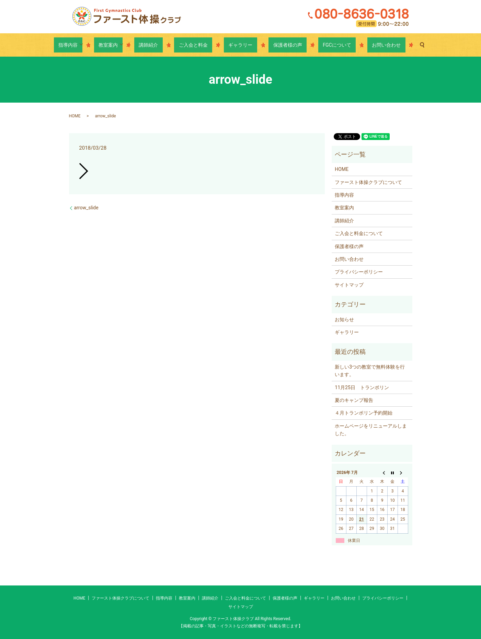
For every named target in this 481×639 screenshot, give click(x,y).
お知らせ (344, 319)
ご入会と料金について (359, 233)
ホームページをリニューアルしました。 (371, 429)
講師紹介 (166, 45)
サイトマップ (349, 285)
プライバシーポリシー (359, 272)
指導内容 (95, 45)
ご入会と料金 (202, 45)
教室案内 (131, 45)
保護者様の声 (278, 45)
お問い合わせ (358, 45)
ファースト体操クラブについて (368, 182)
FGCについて (318, 45)
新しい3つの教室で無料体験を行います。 (370, 370)
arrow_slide (86, 207)
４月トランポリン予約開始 (363, 413)
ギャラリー (240, 45)
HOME (75, 116)
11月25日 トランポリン (362, 387)
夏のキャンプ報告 (354, 400)
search (390, 45)
